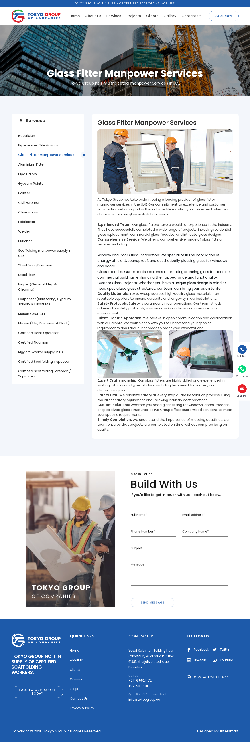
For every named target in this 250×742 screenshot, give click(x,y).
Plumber (25, 241)
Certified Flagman (33, 342)
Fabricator (26, 221)
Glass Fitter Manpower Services (46, 154)
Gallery (170, 15)
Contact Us (191, 15)
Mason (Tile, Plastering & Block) (43, 323)
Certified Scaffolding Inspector (43, 361)
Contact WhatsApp (207, 677)
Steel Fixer (26, 274)
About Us (93, 15)
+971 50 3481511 (139, 686)
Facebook (198, 650)
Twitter (222, 650)
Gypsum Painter (31, 183)
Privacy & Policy (82, 708)
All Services (32, 120)
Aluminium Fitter (31, 164)
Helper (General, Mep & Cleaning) (37, 287)
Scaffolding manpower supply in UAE (44, 253)
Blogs (74, 689)
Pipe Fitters (27, 174)
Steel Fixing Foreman (35, 265)
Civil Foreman (29, 202)
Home (74, 15)
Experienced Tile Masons (38, 145)
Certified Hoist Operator (38, 332)
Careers (76, 679)
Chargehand (28, 212)
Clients (152, 15)
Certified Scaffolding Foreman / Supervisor (44, 373)
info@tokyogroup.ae (144, 700)
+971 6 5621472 (140, 681)
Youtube (223, 661)
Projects (133, 15)
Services (113, 15)
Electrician (26, 135)
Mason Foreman (31, 313)
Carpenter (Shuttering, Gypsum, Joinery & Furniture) (44, 301)
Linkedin (196, 661)
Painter (24, 193)
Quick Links (82, 636)
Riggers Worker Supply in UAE (41, 352)
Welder (24, 231)
